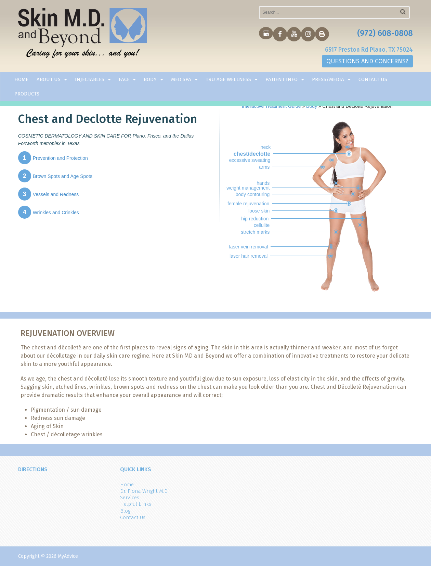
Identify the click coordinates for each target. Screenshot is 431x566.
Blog (125, 511)
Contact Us (372, 80)
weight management (248, 188)
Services (129, 497)
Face (124, 80)
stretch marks (255, 232)
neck (266, 147)
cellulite (262, 225)
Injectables (89, 80)
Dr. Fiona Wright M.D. (144, 491)
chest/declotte (252, 154)
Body (150, 80)
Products (26, 94)
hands (263, 183)
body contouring (253, 194)
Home (21, 80)
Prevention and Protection (53, 158)
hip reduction (255, 218)
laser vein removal (248, 246)
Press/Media (328, 80)
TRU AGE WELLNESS (228, 80)
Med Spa (181, 80)
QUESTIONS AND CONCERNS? (367, 62)
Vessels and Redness (48, 194)
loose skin (259, 211)
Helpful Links (135, 504)
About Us (49, 80)
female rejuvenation (248, 203)
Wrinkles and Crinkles (48, 212)
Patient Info (281, 80)
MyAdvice (68, 556)
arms (264, 167)
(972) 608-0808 (385, 33)
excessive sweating (250, 160)
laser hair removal (248, 256)
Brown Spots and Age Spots (55, 176)
